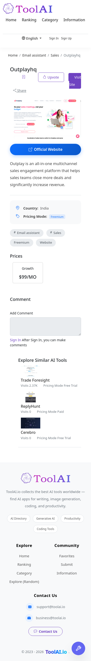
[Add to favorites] (24, 77)
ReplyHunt (30, 406)
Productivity (72, 518)
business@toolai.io (51, 618)
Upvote (51, 77)
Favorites (66, 555)
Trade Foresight (35, 380)
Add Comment (21, 313)
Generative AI (45, 518)
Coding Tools (45, 529)
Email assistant (27, 233)
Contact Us (45, 631)
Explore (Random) (24, 581)
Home (11, 19)
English (30, 38)
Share (19, 90)
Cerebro (28, 432)
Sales (55, 233)
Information (74, 19)
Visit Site (75, 81)
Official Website (46, 149)
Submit (67, 564)
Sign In (54, 38)
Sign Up (66, 38)
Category (50, 19)
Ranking (29, 19)
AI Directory (19, 518)
